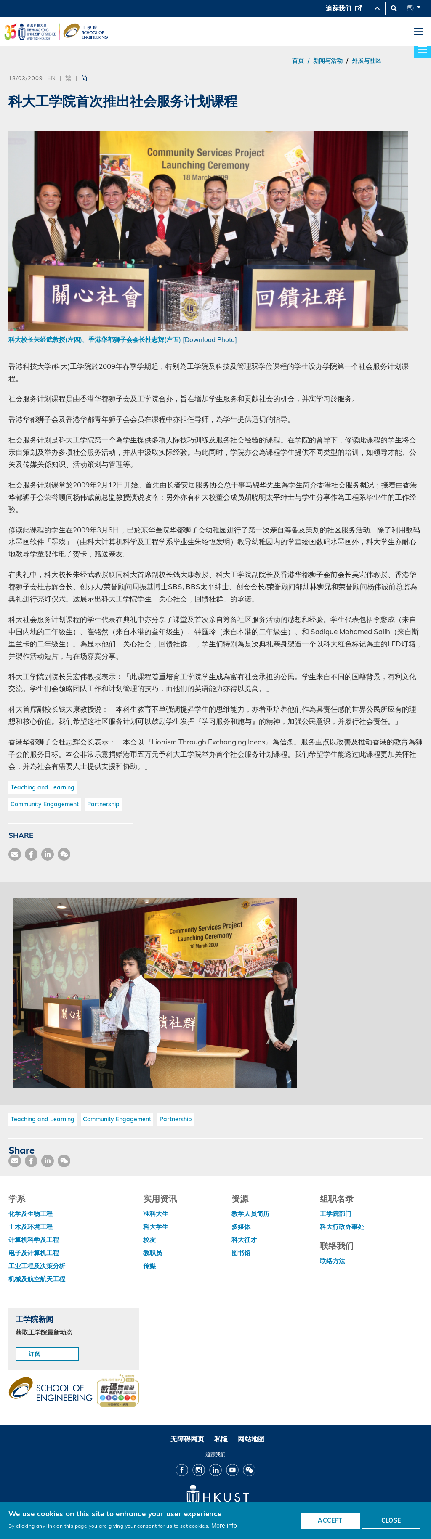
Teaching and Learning (42, 787)
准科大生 (155, 1214)
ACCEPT (330, 1520)
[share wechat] (64, 854)
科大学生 (155, 1227)
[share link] (47, 854)
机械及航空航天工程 (36, 1279)
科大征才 (244, 1240)
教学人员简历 (250, 1214)
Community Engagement (45, 804)
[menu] (418, 31)
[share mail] (14, 854)
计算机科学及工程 (33, 1240)
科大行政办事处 (342, 1227)
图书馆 (240, 1253)
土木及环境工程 (30, 1227)
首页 (298, 60)
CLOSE (391, 1520)
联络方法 (332, 1261)
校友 (149, 1240)
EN (51, 78)
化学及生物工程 (30, 1214)
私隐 (221, 1439)
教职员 (152, 1253)
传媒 (149, 1266)
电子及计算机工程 (33, 1253)
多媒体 (240, 1227)
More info (224, 1525)
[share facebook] (31, 854)
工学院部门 (335, 1214)
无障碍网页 (187, 1439)
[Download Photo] (210, 340)
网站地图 (251, 1439)
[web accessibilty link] (118, 1391)
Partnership (103, 804)
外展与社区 (366, 60)
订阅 (35, 1354)
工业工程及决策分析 (36, 1266)
